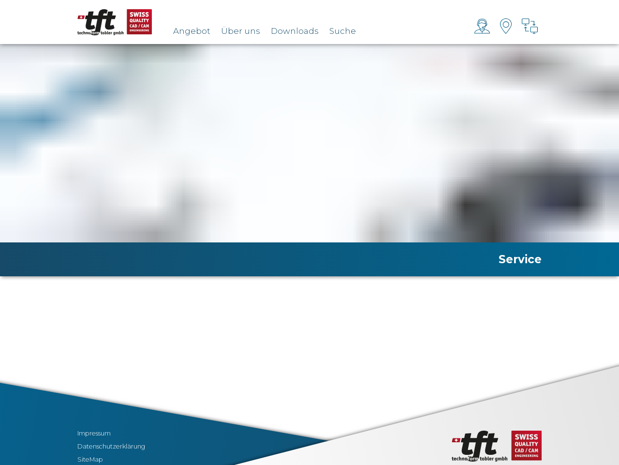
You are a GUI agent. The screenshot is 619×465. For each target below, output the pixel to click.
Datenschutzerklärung (111, 446)
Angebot (191, 31)
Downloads (295, 31)
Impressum (94, 433)
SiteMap (90, 459)
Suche (342, 31)
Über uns (240, 31)
